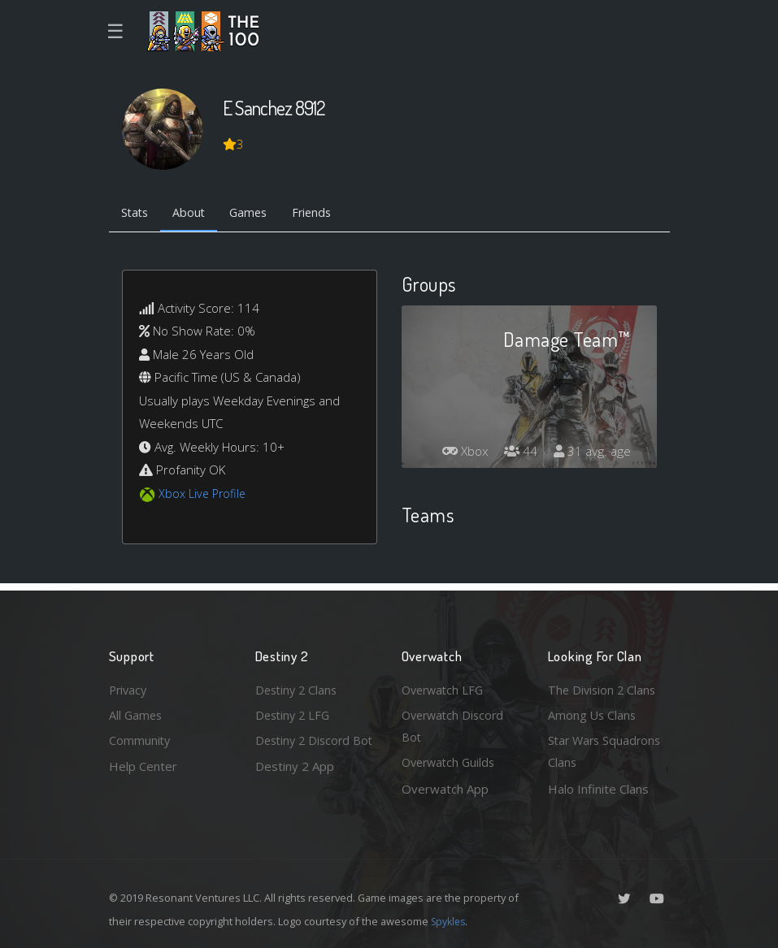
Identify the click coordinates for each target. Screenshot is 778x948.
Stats (136, 214)
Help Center (143, 765)
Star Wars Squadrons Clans (607, 751)
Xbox (461, 454)
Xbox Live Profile (204, 495)
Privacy (129, 686)
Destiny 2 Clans (298, 686)
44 (519, 454)
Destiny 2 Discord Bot (305, 751)
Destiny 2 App (294, 789)
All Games (136, 712)
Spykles (450, 921)
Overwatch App (445, 789)
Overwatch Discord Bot (456, 724)
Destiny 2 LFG (294, 712)
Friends (323, 214)
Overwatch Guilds (451, 762)
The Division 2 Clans (603, 686)
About (194, 214)
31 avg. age (591, 454)
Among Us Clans (593, 712)
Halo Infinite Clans (598, 789)
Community (140, 739)
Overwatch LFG (445, 686)
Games (256, 214)
